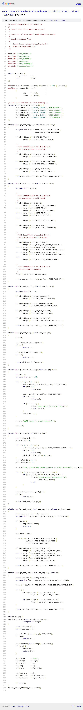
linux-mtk (14, 11)
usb (5, 14)
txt (73, 706)
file (50, 20)
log (56, 20)
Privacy (20, 706)
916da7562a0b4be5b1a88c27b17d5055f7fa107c (44, 11)
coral (4, 11)
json (79, 706)
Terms (27, 706)
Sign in (78, 4)
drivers (75, 11)
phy (11, 14)
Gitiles (14, 706)
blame (63, 20)
